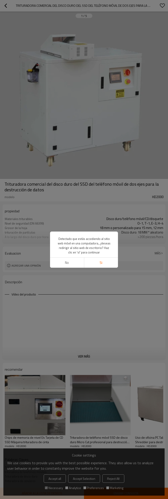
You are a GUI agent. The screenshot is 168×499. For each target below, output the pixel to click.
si (101, 262)
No (67, 262)
